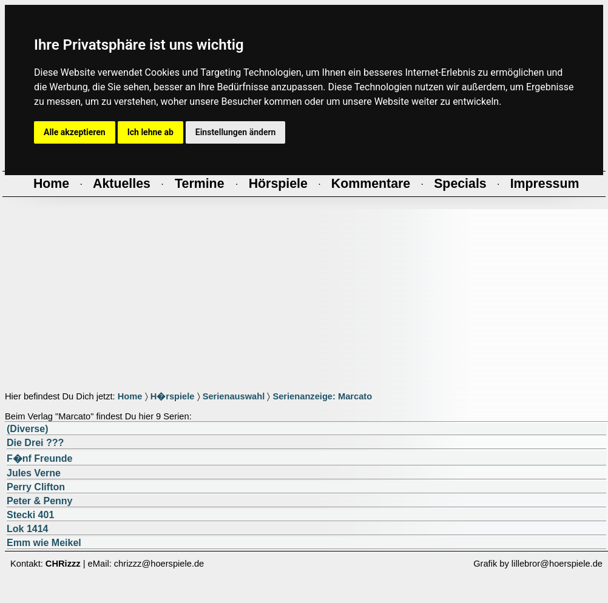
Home (130, 396)
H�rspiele (172, 396)
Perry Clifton (36, 487)
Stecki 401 (30, 515)
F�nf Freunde (39, 458)
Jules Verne (34, 473)
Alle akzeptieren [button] (75, 132)
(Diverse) (27, 429)
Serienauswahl (234, 396)
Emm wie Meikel (44, 543)
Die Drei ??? (35, 443)
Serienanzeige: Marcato (322, 396)
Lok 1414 (27, 529)
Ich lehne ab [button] (150, 132)
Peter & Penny (39, 501)
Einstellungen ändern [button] (235, 132)
